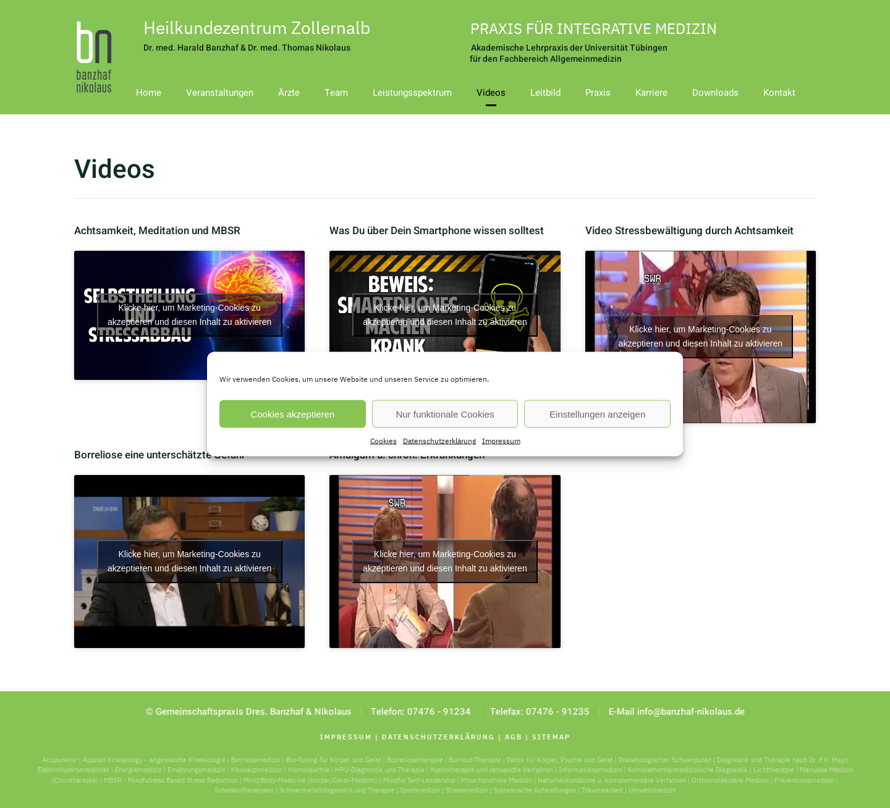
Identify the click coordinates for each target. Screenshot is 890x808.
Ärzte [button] (289, 92)
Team (336, 92)
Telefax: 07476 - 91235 (538, 711)
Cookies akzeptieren (292, 413)
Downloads (715, 92)
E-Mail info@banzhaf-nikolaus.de (675, 711)
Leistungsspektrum (412, 92)
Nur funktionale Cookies (445, 413)
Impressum (501, 440)
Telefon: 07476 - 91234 (419, 711)
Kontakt (779, 92)
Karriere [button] (651, 92)
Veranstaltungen (219, 92)
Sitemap (549, 737)
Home (148, 92)
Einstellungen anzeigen (597, 413)
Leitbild (545, 92)
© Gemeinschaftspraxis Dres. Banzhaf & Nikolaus (247, 711)
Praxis (598, 92)
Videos (491, 92)
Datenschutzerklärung (439, 440)
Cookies (383, 440)
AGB (511, 737)
